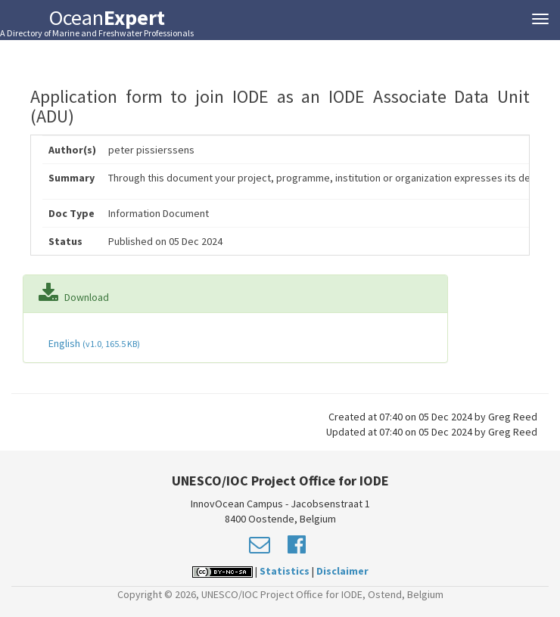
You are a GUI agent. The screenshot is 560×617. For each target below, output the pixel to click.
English (93, 343)
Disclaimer (342, 571)
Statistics (285, 571)
